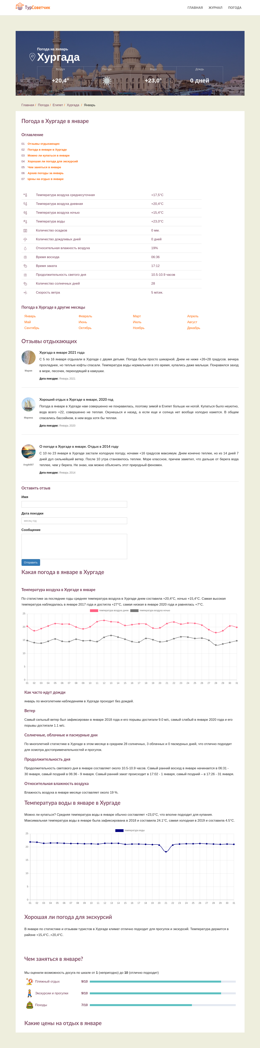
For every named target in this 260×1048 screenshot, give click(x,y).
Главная (195, 7)
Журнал (215, 7)
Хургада (73, 105)
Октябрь (85, 328)
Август (192, 322)
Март (137, 316)
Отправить (31, 562)
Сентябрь (31, 328)
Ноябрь (139, 328)
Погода (235, 7)
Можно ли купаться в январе (49, 155)
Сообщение (31, 530)
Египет (58, 105)
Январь (30, 316)
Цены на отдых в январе (46, 179)
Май (27, 322)
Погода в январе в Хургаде (47, 149)
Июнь (83, 322)
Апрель (193, 316)
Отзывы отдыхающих (43, 143)
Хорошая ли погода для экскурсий (53, 161)
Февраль (85, 316)
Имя (25, 497)
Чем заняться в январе (44, 167)
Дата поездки (32, 513)
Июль (137, 322)
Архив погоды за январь (46, 173)
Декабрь (193, 328)
